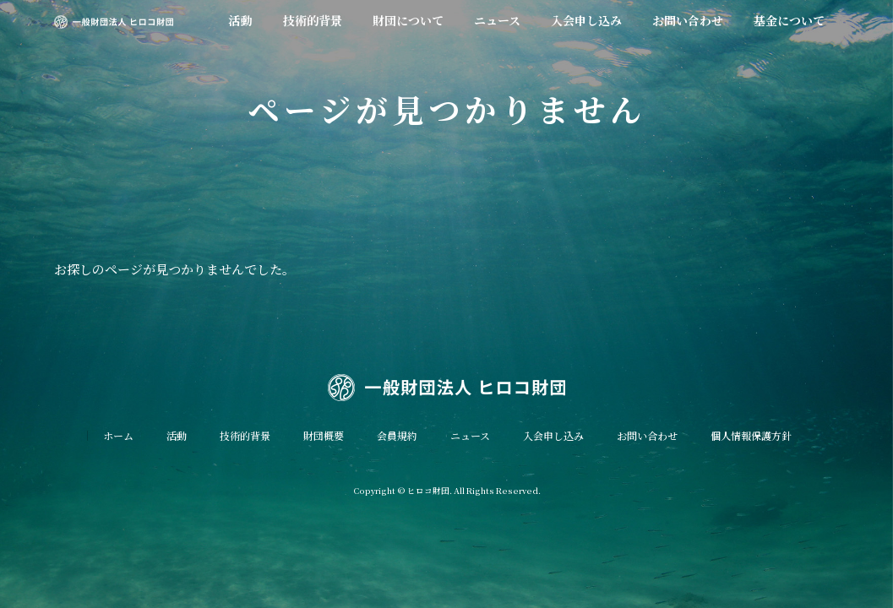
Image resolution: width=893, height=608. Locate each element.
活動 (176, 435)
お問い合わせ (647, 435)
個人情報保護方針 (751, 435)
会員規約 (397, 435)
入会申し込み (553, 435)
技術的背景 (245, 435)
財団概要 (323, 435)
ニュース (470, 435)
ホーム (118, 435)
